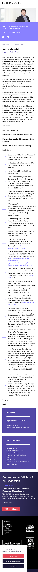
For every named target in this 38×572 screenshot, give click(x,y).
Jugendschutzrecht (12, 453)
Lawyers (5, 44)
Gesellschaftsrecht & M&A (15, 450)
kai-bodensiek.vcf (15, 32)
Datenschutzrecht (12, 448)
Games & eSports (12, 425)
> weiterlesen (7, 502)
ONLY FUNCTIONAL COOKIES (13, 561)
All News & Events (11, 509)
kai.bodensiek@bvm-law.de (18, 27)
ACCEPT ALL (13, 556)
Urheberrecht (11, 459)
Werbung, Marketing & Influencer (17, 427)
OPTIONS (13, 566)
